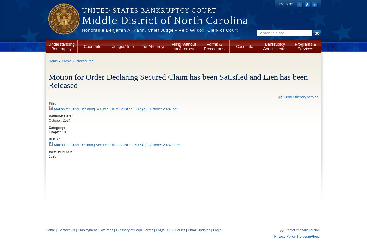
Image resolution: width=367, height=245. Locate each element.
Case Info (244, 46)
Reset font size (308, 5)
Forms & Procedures (214, 46)
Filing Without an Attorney (184, 46)
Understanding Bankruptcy (61, 46)
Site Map (106, 230)
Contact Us (66, 230)
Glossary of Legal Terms (134, 230)
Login (217, 230)
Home (53, 61)
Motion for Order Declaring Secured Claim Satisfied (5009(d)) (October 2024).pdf (115, 109)
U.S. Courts (176, 230)
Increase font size (315, 5)
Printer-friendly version (298, 97)
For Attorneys (153, 46)
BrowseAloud (309, 236)
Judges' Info (123, 46)
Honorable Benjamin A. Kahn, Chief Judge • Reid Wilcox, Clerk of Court (160, 30)
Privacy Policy (285, 236)
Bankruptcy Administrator (275, 46)
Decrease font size (300, 5)
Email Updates (199, 230)
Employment (87, 230)
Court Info (92, 46)
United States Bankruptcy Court (149, 10)
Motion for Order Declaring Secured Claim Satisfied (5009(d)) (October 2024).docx (117, 145)
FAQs (160, 230)
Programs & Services (305, 46)
